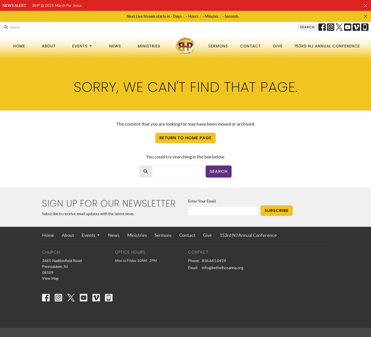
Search (307, 27)
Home (19, 46)
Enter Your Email (202, 201)
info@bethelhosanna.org (222, 267)
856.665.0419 (214, 260)
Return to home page (185, 138)
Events (82, 46)
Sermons (218, 46)
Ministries (149, 46)
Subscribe (277, 210)
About (49, 46)
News (115, 46)
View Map (50, 278)
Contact (250, 46)
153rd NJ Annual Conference (327, 46)
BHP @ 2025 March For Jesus (57, 5)
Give (278, 46)
